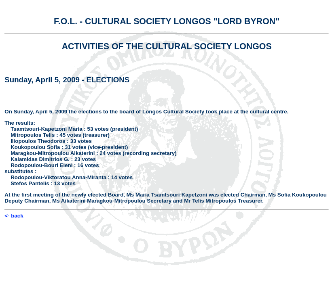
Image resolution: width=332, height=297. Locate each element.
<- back (13, 216)
